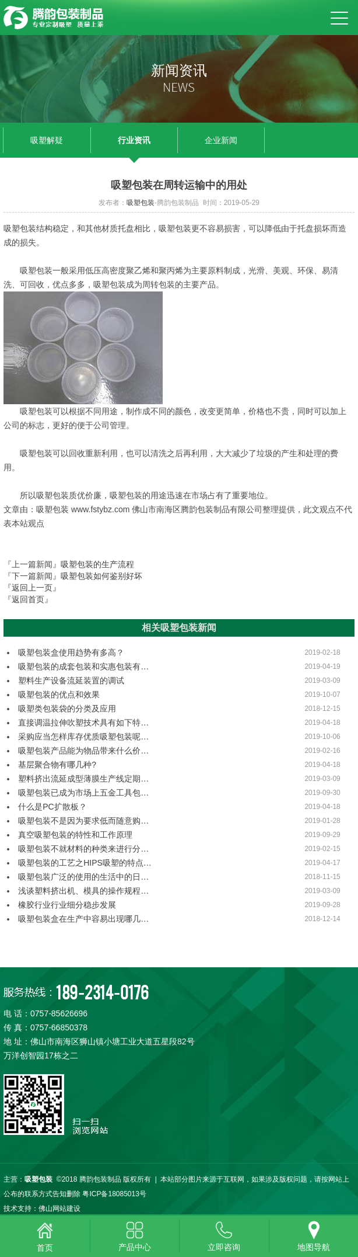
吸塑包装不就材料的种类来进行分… (83, 848)
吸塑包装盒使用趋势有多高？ (71, 652)
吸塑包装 (141, 203)
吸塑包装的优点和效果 (59, 694)
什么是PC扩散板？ (52, 806)
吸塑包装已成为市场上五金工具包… (83, 792)
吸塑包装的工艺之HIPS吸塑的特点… (85, 862)
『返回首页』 (27, 599)
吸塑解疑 (46, 140)
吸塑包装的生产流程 (97, 564)
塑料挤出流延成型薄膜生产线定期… (83, 778)
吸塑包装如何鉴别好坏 (101, 576)
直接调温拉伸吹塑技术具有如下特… (83, 722)
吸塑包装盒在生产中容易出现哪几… (83, 918)
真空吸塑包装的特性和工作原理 (75, 834)
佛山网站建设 (59, 1208)
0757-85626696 (58, 1013)
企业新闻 (221, 140)
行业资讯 (134, 140)
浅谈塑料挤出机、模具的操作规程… (83, 890)
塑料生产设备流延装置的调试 (71, 680)
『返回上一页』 (32, 587)
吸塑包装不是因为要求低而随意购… (83, 820)
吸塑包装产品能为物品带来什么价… (83, 750)
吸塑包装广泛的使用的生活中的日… (83, 876)
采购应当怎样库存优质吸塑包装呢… (83, 736)
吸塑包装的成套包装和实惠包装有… (83, 666)
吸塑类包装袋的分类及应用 (67, 708)
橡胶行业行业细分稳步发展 (67, 904)
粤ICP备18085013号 (114, 1194)
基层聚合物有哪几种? (57, 764)
